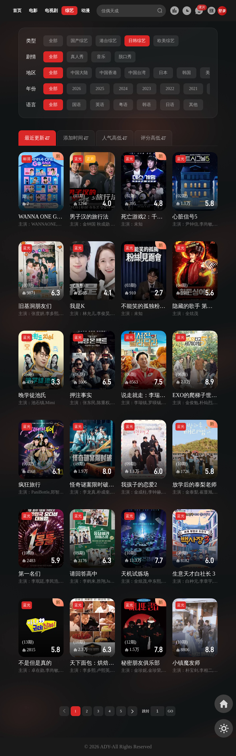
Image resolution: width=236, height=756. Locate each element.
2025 (100, 88)
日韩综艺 (137, 40)
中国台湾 (137, 72)
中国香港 (108, 72)
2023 (146, 88)
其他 (193, 104)
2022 (170, 88)
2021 (193, 88)
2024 (123, 88)
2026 (76, 88)
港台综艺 (108, 40)
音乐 (101, 56)
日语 (170, 104)
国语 (76, 104)
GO (170, 711)
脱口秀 (125, 56)
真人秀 (77, 56)
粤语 (123, 104)
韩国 (186, 72)
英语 (100, 104)
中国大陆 (79, 72)
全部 (53, 40)
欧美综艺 (166, 40)
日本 (163, 72)
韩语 (146, 104)
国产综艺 (79, 40)
